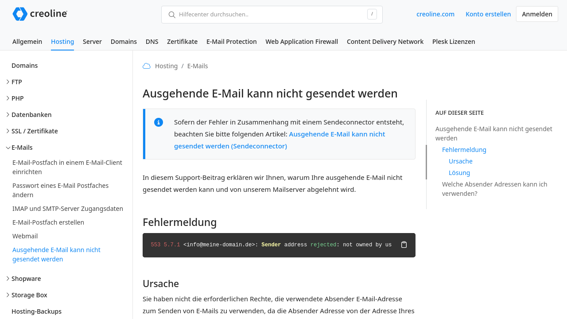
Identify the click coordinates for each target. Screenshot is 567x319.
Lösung (459, 172)
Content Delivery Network (385, 41)
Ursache (461, 161)
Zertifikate (182, 41)
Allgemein (27, 41)
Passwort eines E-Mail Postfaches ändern (60, 190)
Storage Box (29, 295)
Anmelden (537, 14)
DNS (152, 41)
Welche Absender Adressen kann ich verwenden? (495, 189)
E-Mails (22, 147)
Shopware (26, 278)
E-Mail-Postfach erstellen (48, 222)
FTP (17, 82)
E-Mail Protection (231, 41)
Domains (124, 41)
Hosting (62, 41)
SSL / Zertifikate (35, 131)
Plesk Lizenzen (453, 41)
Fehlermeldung (464, 149)
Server (92, 41)
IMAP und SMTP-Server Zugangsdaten (67, 208)
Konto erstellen (488, 14)
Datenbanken (32, 114)
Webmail (25, 236)
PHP (18, 98)
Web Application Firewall (301, 41)
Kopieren (403, 244)
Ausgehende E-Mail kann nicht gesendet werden (56, 254)
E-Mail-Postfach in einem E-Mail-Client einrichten (67, 167)
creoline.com (435, 14)
